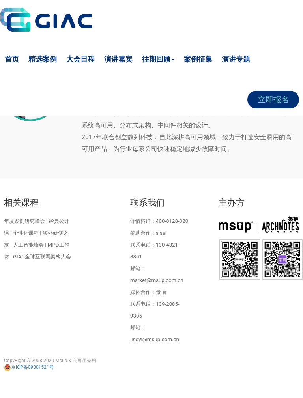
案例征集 (198, 59)
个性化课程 (26, 233)
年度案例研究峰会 (24, 221)
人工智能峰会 (28, 245)
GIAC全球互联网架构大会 (42, 257)
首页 (12, 59)
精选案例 (42, 59)
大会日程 (80, 59)
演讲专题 (236, 59)
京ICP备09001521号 (29, 367)
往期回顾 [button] (158, 59)
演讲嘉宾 (118, 59)
